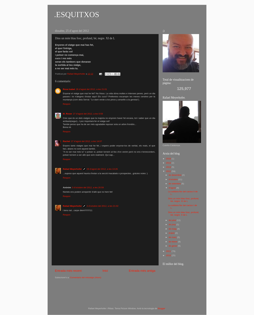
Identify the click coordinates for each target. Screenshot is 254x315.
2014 (169, 163)
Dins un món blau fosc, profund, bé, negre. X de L (183, 213)
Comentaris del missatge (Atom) (85, 277)
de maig (173, 229)
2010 (169, 255)
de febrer (173, 241)
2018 (169, 158)
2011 (169, 251)
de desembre (175, 175)
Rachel (66, 141)
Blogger (161, 308)
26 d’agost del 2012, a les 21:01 (91, 89)
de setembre (175, 183)
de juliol (173, 220)
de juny (172, 224)
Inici (105, 270)
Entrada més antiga (142, 270)
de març (173, 237)
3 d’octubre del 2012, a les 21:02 (102, 206)
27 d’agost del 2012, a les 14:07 (86, 141)
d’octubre (173, 179)
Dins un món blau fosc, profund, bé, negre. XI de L (183, 199)
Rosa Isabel (69, 89)
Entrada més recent (68, 270)
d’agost (172, 188)
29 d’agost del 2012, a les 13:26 (102, 169)
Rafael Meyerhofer (72, 169)
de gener (173, 246)
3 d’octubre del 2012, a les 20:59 (88, 187)
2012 (169, 171)
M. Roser (67, 114)
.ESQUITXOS (76, 14)
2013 (169, 167)
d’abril (172, 233)
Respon (66, 104)
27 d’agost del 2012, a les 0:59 (88, 114)
